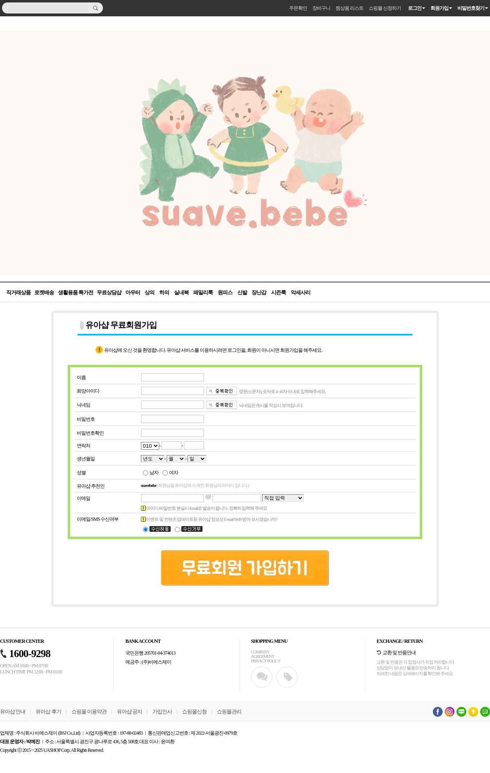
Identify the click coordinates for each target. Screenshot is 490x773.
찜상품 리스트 (349, 8)
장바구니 (321, 8)
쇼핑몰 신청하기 (385, 8)
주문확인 (298, 8)
